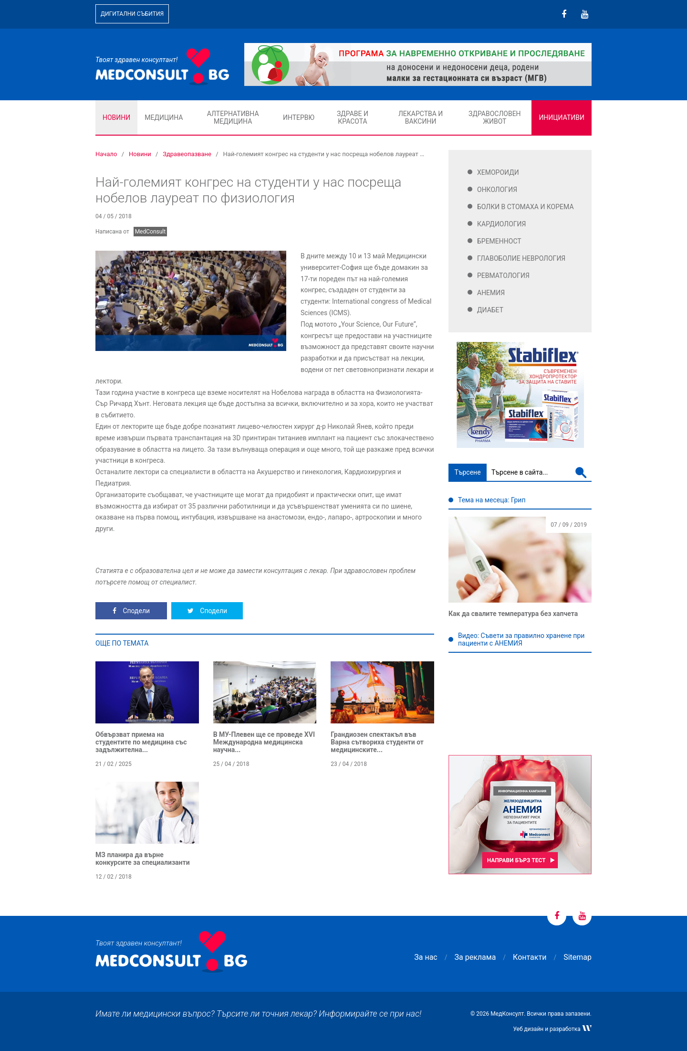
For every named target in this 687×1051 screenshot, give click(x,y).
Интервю (298, 117)
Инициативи (561, 117)
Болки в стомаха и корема (525, 207)
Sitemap (577, 957)
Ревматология (503, 275)
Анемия (491, 293)
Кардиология (501, 224)
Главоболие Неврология (521, 258)
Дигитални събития (132, 14)
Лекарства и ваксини (420, 117)
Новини (116, 117)
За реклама (475, 957)
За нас (425, 957)
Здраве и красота (352, 117)
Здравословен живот (494, 117)
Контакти (529, 957)
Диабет (490, 310)
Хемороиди (498, 172)
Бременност (499, 241)
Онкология (497, 189)
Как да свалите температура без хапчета (513, 613)
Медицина (164, 117)
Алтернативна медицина (233, 117)
